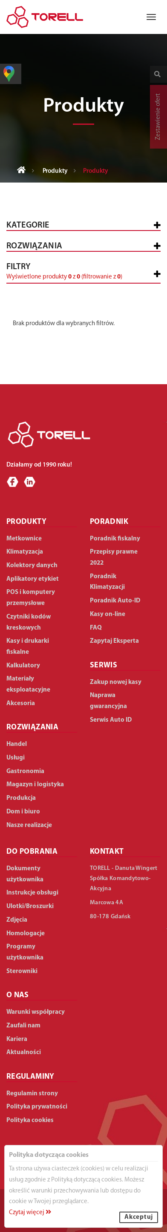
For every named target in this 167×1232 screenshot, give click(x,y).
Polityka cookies (30, 1120)
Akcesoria (20, 703)
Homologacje (25, 934)
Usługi (15, 758)
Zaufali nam (23, 1026)
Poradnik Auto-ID (115, 601)
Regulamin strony (32, 1094)
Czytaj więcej (30, 1212)
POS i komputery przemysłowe (30, 598)
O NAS (17, 995)
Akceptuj (138, 1217)
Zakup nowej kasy (115, 682)
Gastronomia (25, 771)
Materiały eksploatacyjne (28, 684)
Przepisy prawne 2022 (114, 557)
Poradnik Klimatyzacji (107, 582)
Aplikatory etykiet (32, 579)
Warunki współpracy (35, 1012)
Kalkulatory (23, 666)
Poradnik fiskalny (115, 539)
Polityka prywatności (36, 1107)
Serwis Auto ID (111, 720)
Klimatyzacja (24, 552)
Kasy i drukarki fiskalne (27, 646)
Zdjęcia (16, 920)
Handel (16, 744)
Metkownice (24, 539)
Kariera (16, 1039)
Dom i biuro (23, 812)
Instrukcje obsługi (32, 893)
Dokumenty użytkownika (24, 874)
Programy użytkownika (24, 952)
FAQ (96, 628)
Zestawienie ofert (158, 116)
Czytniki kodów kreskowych (28, 622)
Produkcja (21, 798)
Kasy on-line (107, 614)
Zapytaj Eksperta (114, 641)
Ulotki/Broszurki (30, 906)
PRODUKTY (26, 522)
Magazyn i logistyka (35, 785)
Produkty (55, 171)
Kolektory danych (32, 566)
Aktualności (23, 1052)
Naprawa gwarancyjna (108, 701)
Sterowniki (21, 971)
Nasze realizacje (29, 825)
